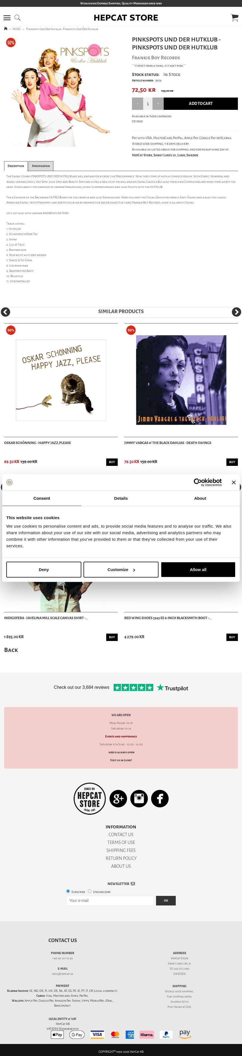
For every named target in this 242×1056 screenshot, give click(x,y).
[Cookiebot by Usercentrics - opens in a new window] (198, 482)
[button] (7, 18)
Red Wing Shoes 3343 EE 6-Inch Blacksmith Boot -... (167, 618)
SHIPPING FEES (121, 850)
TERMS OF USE (121, 842)
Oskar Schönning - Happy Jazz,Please (37, 442)
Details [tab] (121, 498)
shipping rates (182, 997)
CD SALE (137, 121)
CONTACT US (121, 834)
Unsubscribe (102, 892)
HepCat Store (179, 958)
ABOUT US (121, 866)
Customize (121, 569)
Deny (44, 569)
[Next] (236, 312)
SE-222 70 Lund (179, 969)
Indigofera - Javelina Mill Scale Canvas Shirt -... (46, 618)
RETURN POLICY (121, 858)
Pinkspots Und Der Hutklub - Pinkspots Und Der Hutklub (62, 29)
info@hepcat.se (62, 974)
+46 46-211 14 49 (62, 958)
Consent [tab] (41, 498)
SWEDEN (179, 974)
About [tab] (200, 498)
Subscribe (78, 892)
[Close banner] (234, 482)
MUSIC (17, 29)
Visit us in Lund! (121, 760)
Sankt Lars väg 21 (179, 963)
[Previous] (5, 312)
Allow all (198, 569)
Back (11, 650)
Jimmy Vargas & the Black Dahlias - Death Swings (167, 442)
